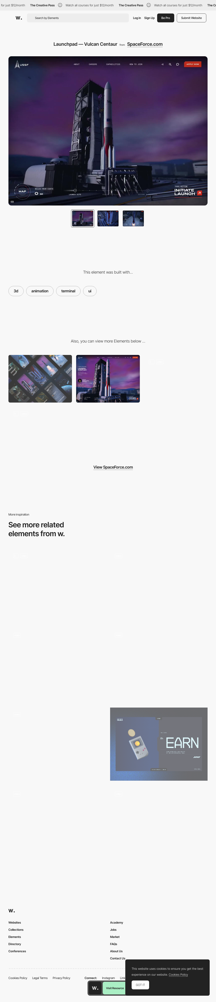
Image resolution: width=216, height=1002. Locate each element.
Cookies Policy (17, 978)
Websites (14, 922)
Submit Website (191, 18)
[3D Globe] (159, 585)
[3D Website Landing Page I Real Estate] (159, 823)
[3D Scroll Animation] (159, 664)
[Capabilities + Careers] (40, 430)
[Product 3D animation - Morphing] (57, 823)
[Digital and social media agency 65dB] (57, 744)
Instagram (108, 978)
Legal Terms (40, 978)
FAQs (113, 944)
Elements (14, 937)
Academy (116, 922)
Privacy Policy (61, 978)
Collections (15, 929)
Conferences (17, 951)
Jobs (113, 929)
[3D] (159, 744)
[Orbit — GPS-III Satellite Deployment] (176, 379)
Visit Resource (115, 988)
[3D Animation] (57, 585)
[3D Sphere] (57, 664)
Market (115, 937)
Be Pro (165, 18)
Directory (14, 944)
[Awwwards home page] (95, 988)
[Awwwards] (19, 18)
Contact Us (117, 958)
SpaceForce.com (145, 44)
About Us (116, 951)
